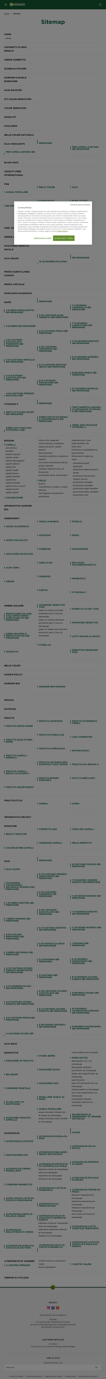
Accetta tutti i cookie (64, 238)
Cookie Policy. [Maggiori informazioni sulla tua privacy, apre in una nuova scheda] (62, 231)
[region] (53, 223)
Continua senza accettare (80, 204)
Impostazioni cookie (42, 238)
